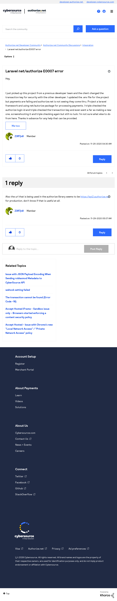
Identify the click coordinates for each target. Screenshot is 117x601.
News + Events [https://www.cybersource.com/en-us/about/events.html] (23, 444)
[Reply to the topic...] (50, 249)
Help (100, 11)
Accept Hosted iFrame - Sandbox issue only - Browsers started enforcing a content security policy (27, 313)
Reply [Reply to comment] (102, 232)
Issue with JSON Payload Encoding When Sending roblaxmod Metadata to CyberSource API (28, 278)
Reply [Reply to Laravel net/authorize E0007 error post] (102, 159)
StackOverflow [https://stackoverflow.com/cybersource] (23, 494)
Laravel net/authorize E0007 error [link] (24, 49)
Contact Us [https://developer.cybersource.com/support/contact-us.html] (21, 438)
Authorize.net (36, 548)
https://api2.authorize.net (95, 196)
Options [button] (8, 56)
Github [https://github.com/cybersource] (19, 488)
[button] (10, 158)
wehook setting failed (17, 289)
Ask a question (100, 28)
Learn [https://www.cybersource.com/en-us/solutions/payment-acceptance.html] (18, 395)
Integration (87, 45)
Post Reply (96, 248)
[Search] (42, 29)
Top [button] (7, 593)
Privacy (56, 548)
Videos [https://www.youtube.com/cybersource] (19, 401)
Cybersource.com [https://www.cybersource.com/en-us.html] (25, 432)
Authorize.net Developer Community (23, 45)
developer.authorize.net (71, 1)
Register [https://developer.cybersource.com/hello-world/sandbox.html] (20, 363)
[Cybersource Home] (24, 531)
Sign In (104, 11)
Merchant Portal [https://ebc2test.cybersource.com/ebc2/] (24, 369)
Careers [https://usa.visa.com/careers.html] (19, 450)
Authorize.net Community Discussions (61, 45)
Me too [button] (16, 125)
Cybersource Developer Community (12, 11)
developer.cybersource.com (100, 1)
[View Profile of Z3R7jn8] (20, 136)
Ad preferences (77, 548)
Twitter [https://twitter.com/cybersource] (19, 476)
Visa (17, 548)
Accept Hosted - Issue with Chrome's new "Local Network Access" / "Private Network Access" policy (29, 328)
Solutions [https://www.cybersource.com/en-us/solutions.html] (20, 407)
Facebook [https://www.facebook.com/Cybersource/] (20, 482)
